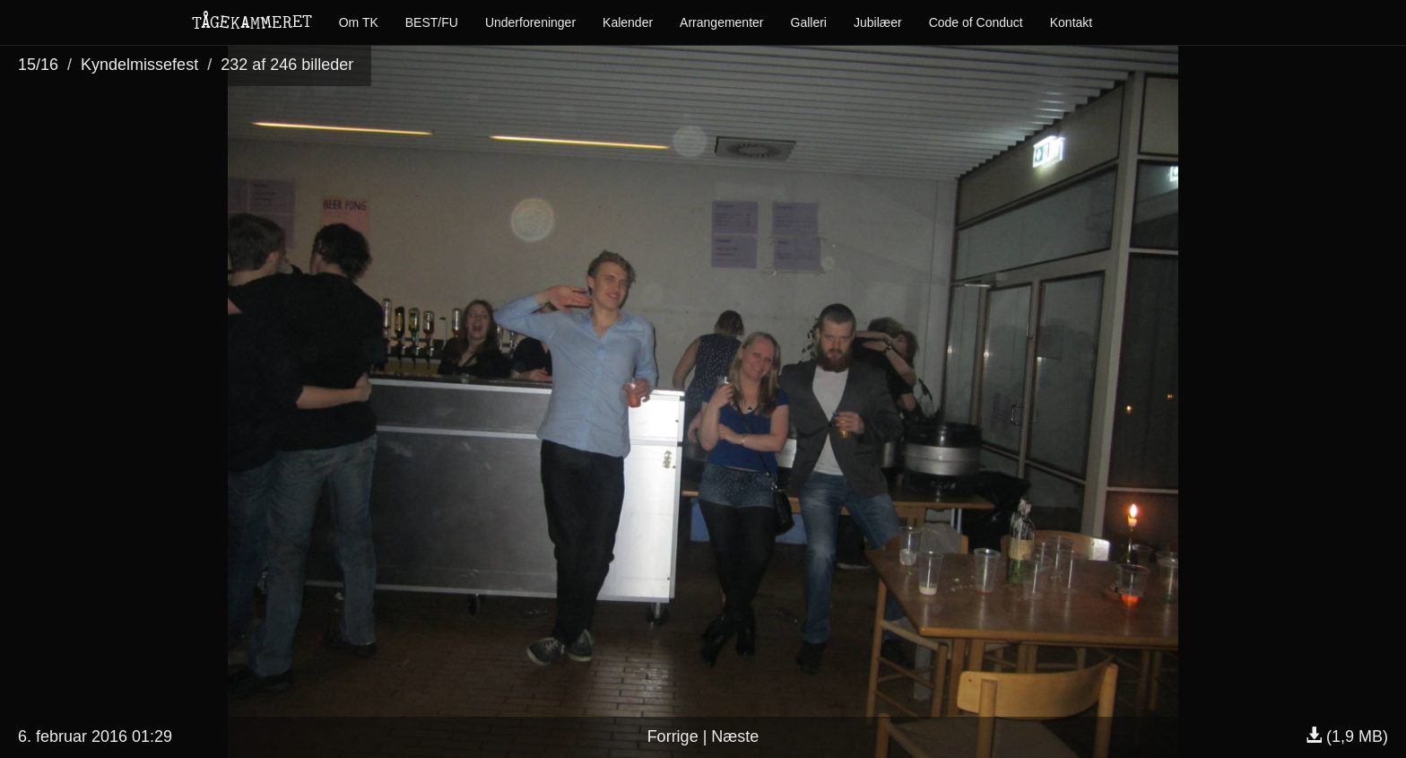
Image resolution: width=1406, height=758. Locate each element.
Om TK (358, 22)
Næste (735, 736)
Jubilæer (878, 22)
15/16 (38, 65)
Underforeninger (530, 22)
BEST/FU (431, 22)
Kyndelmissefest (139, 65)
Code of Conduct (976, 22)
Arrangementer (721, 22)
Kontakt (1071, 22)
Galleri (809, 22)
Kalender (628, 22)
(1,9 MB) (1347, 736)
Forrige (673, 736)
